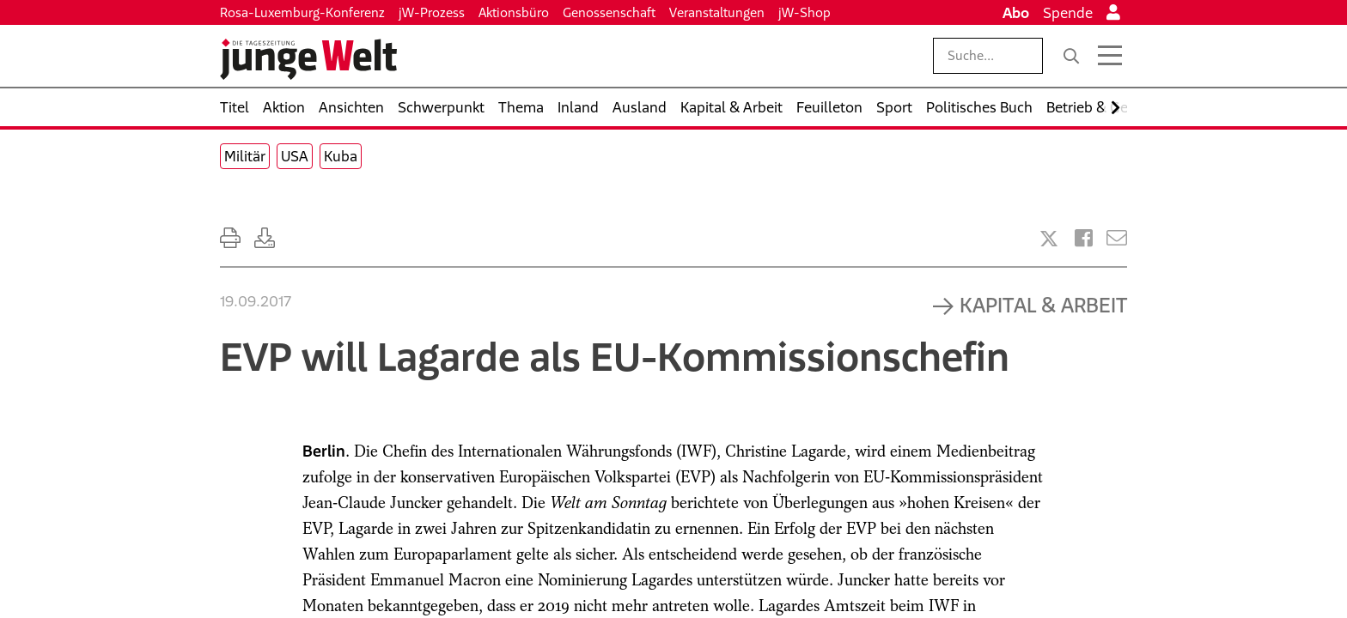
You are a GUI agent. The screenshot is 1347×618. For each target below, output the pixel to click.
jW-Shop (804, 12)
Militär (244, 156)
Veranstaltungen (717, 12)
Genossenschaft (609, 12)
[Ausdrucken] (230, 238)
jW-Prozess (432, 12)
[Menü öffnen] (1110, 56)
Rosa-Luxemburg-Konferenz (302, 12)
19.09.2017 (255, 301)
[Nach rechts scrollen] (1115, 107)
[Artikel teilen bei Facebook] (1084, 238)
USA (294, 156)
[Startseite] (308, 59)
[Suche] (1071, 56)
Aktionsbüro (513, 12)
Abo (1016, 12)
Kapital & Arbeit (1043, 305)
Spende (1068, 12)
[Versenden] (1116, 238)
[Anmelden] (1113, 12)
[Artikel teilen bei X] (1049, 239)
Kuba (340, 156)
